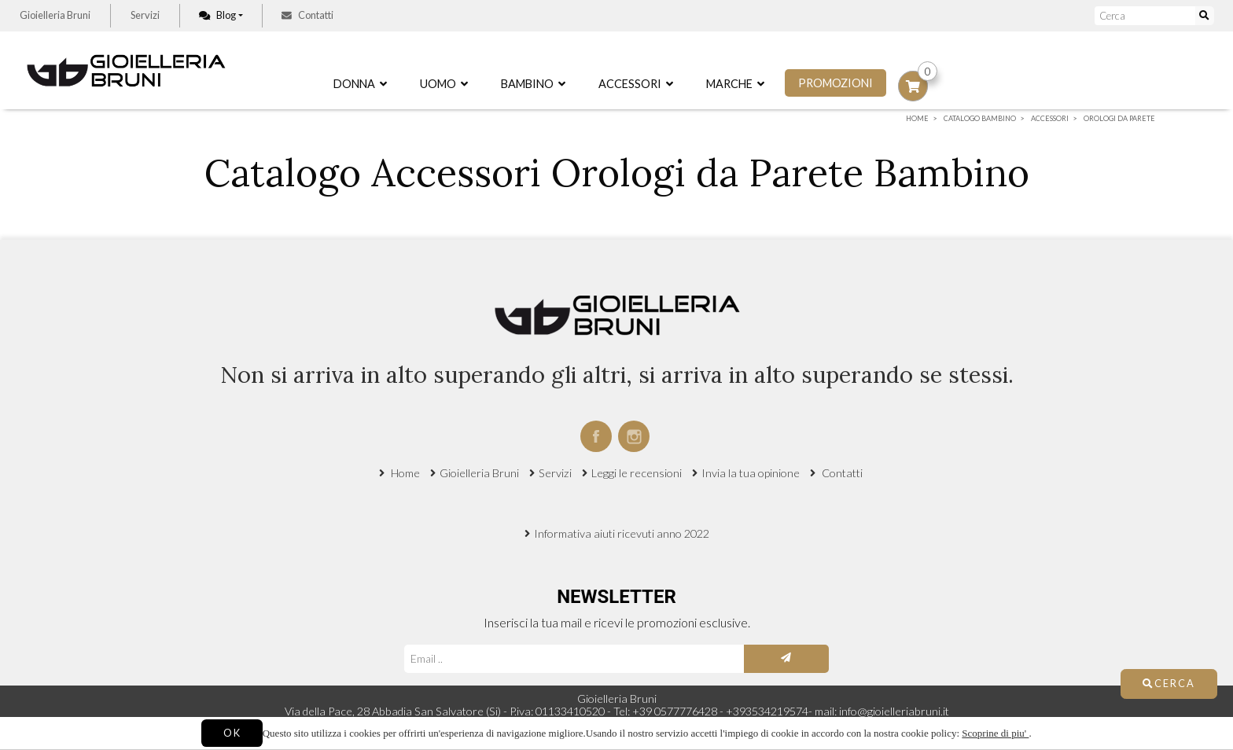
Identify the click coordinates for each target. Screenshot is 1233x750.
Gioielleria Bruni (55, 15)
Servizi (145, 15)
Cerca (1169, 683)
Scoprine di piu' (995, 733)
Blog (217, 15)
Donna (360, 83)
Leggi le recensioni (636, 473)
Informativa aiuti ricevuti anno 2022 (621, 533)
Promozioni (835, 83)
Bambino (533, 83)
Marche (735, 83)
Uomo (444, 83)
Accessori (635, 83)
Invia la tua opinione (750, 473)
